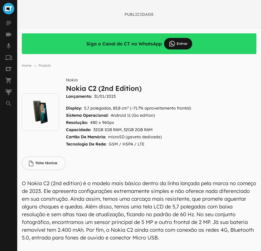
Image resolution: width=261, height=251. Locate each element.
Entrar (178, 43)
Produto (44, 65)
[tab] (44, 163)
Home (27, 65)
